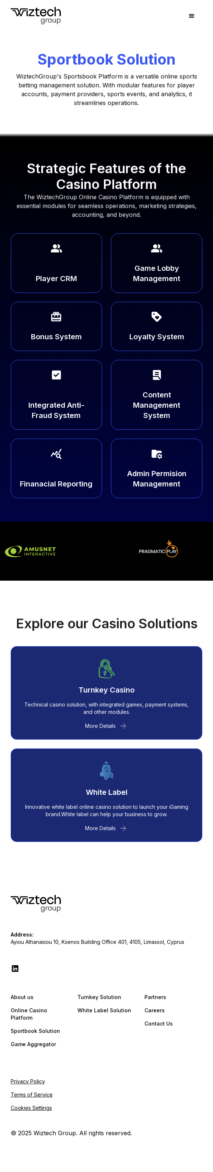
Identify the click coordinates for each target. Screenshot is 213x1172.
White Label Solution (104, 1010)
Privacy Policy (28, 1081)
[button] (191, 15)
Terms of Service (32, 1094)
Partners (155, 997)
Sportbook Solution (35, 1031)
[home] (36, 16)
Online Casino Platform (29, 1014)
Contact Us (158, 1023)
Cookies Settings (31, 1108)
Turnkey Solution (99, 997)
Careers (154, 1010)
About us (22, 997)
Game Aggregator (33, 1044)
